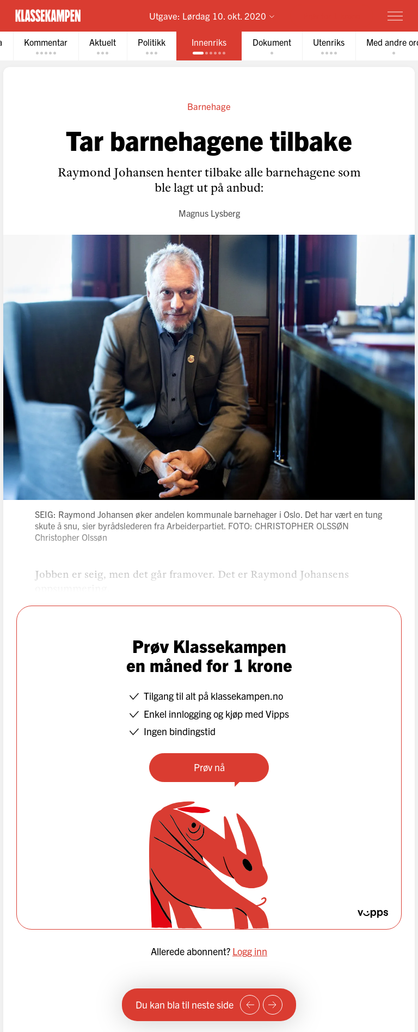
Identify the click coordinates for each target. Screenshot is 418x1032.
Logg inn (249, 951)
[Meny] (395, 16)
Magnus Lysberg (209, 212)
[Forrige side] (250, 1005)
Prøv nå (209, 767)
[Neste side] (272, 1005)
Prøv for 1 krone (331, 15)
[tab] (45, 46)
